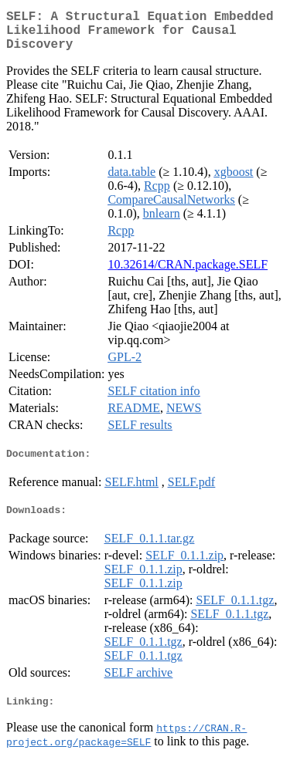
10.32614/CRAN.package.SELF (187, 273)
